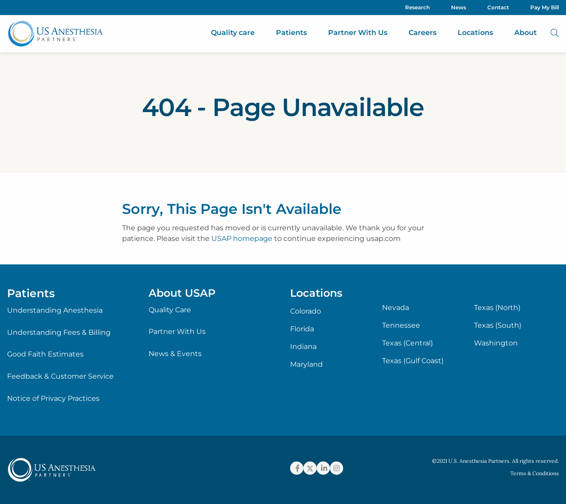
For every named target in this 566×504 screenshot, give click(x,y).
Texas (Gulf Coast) (413, 360)
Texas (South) (497, 325)
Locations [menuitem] (475, 32)
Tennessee (401, 325)
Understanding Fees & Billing (59, 332)
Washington (496, 343)
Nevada (395, 307)
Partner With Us (177, 331)
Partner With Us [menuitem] (357, 32)
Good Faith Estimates (45, 354)
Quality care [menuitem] (233, 32)
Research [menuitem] (417, 7)
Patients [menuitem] (291, 32)
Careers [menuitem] (422, 32)
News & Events (175, 353)
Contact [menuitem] (498, 7)
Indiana (303, 346)
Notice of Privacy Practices (53, 398)
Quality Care (170, 310)
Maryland (306, 364)
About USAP (182, 293)
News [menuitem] (458, 7)
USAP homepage (241, 238)
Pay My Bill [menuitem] (544, 7)
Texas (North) (497, 307)
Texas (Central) (407, 343)
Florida (302, 329)
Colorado (305, 311)
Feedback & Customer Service (60, 376)
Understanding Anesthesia (55, 310)
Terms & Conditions (534, 473)
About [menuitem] (525, 32)
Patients (31, 293)
